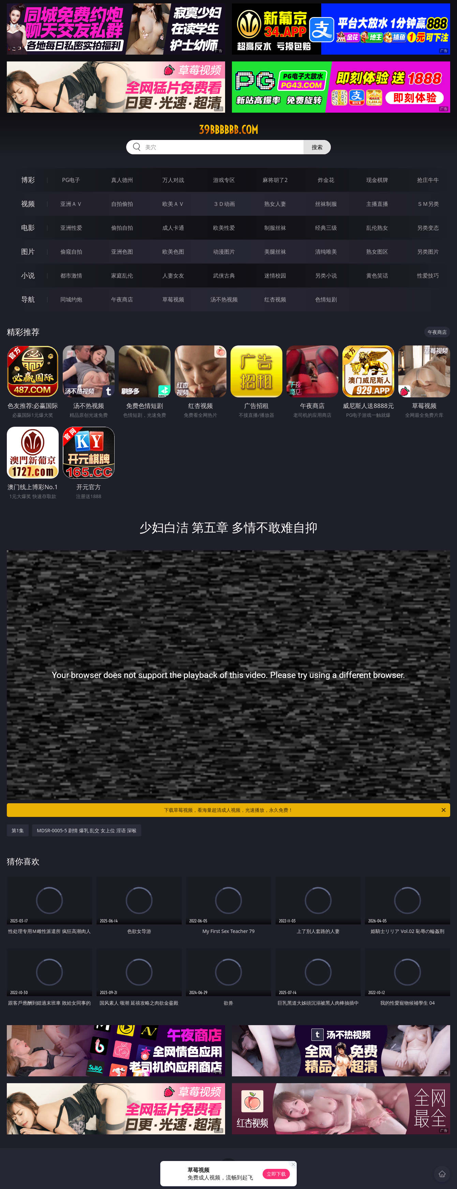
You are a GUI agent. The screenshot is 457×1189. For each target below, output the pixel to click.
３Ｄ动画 (224, 204)
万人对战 (173, 180)
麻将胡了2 (275, 180)
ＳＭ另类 (428, 204)
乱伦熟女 (377, 227)
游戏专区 (224, 180)
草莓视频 (173, 299)
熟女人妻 (275, 204)
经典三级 (326, 227)
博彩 (28, 179)
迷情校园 (275, 275)
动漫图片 (224, 251)
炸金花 (326, 180)
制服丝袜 (275, 227)
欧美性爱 (224, 227)
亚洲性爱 (71, 227)
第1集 (18, 830)
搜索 (317, 147)
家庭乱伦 (122, 275)
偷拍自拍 (122, 227)
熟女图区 (377, 251)
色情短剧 (326, 299)
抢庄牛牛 (428, 180)
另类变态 (428, 227)
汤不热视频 (224, 299)
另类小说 (326, 275)
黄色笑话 (377, 275)
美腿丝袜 (275, 251)
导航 (28, 299)
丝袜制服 (326, 204)
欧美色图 (173, 251)
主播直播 (377, 204)
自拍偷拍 (122, 204)
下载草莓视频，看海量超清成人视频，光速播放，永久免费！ (305, 810)
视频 (28, 203)
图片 (28, 251)
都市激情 (71, 275)
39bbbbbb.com (228, 130)
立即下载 (276, 1174)
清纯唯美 (326, 251)
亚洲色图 (122, 251)
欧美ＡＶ (173, 204)
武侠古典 (224, 275)
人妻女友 (173, 275)
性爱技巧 (428, 275)
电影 (28, 227)
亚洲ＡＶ (71, 204)
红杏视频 (275, 299)
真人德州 (122, 180)
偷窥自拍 (71, 251)
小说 (28, 275)
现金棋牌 (377, 180)
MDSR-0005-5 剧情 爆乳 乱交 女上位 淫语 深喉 (86, 830)
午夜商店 (122, 299)
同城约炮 (71, 299)
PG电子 (71, 180)
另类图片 (428, 251)
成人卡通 (173, 227)
